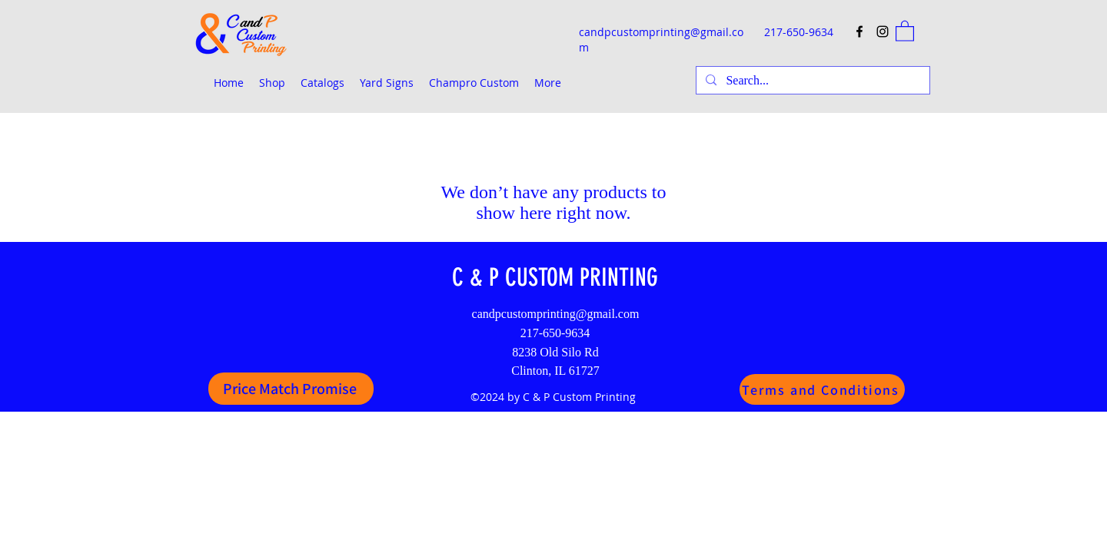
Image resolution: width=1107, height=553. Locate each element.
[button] (905, 30)
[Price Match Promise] (291, 389)
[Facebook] (859, 31)
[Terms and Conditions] (822, 389)
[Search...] (811, 80)
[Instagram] (882, 31)
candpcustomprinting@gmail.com (556, 313)
